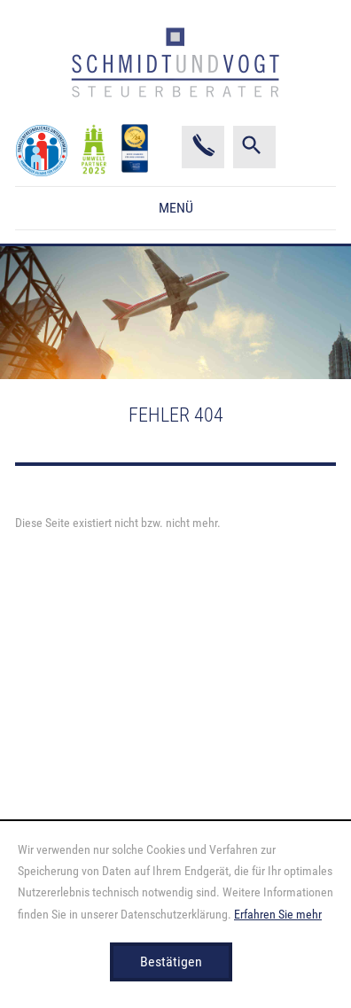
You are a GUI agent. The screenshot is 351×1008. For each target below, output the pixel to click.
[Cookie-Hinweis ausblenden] (171, 961)
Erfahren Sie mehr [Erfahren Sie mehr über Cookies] (278, 914)
